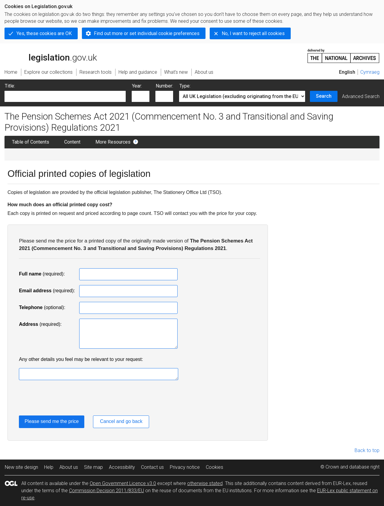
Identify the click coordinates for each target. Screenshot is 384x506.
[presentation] (64, 399)
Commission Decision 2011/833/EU (106, 490)
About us (68, 467)
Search (324, 96)
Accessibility (122, 467)
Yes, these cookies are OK (44, 33)
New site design (21, 467)
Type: (184, 86)
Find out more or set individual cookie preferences (147, 33)
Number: (164, 86)
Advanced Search (361, 96)
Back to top (367, 450)
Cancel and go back (121, 421)
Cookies (214, 467)
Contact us (152, 467)
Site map (93, 467)
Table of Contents (30, 142)
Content (72, 142)
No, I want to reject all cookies (253, 33)
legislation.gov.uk (50, 55)
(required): (42, 273)
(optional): (42, 307)
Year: (137, 86)
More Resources (112, 142)
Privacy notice (185, 467)
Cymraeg (370, 72)
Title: (10, 86)
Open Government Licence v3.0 (123, 483)
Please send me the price (52, 421)
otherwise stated (205, 483)
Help (48, 467)
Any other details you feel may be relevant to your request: (81, 359)
